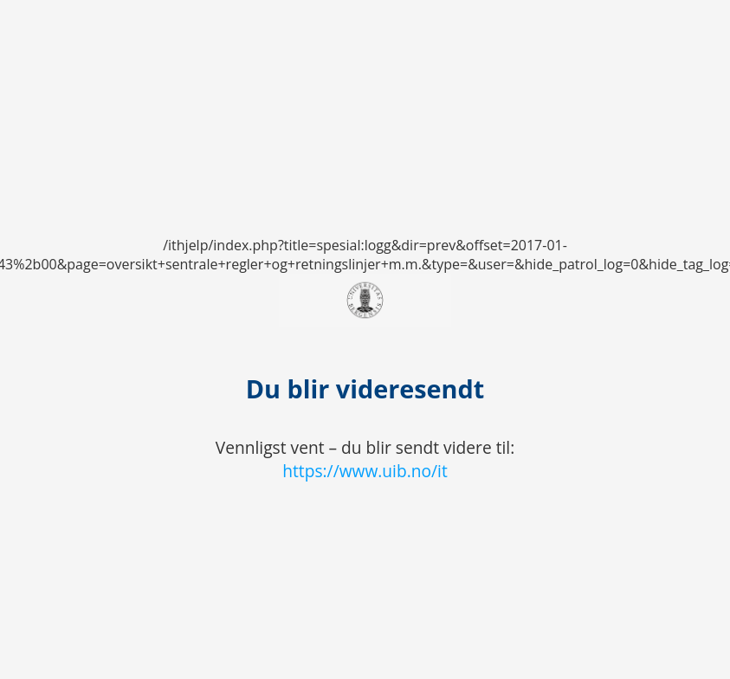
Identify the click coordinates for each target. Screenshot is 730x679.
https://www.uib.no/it (365, 470)
